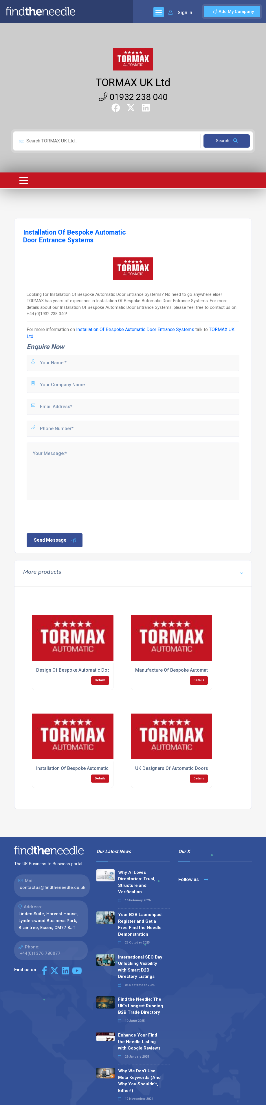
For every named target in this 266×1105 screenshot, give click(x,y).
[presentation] (70, 516)
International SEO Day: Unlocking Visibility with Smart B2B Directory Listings (141, 966)
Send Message (55, 540)
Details (100, 680)
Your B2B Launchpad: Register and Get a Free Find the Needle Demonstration (140, 924)
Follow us (193, 879)
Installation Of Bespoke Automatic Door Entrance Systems (135, 329)
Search (227, 140)
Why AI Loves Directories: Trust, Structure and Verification (136, 882)
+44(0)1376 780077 (40, 953)
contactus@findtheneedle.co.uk (52, 887)
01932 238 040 (133, 97)
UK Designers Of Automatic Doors (171, 768)
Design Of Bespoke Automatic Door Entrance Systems (94, 670)
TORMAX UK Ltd (133, 83)
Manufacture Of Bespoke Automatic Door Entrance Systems (199, 670)
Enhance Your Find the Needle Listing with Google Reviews (139, 1041)
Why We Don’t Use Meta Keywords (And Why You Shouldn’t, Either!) (139, 1080)
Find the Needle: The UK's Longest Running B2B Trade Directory (140, 1006)
